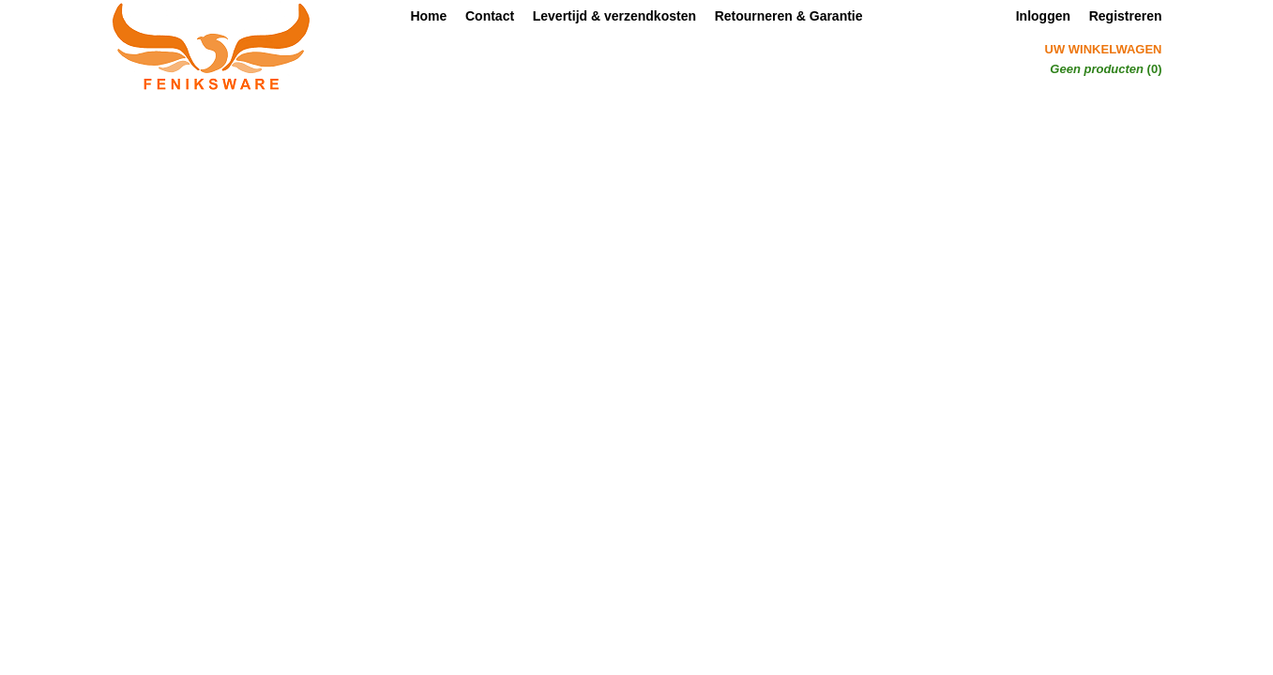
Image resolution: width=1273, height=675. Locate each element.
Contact (489, 15)
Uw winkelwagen (1103, 49)
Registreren (1125, 15)
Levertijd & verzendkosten (614, 15)
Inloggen (1043, 15)
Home (428, 15)
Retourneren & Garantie (789, 15)
